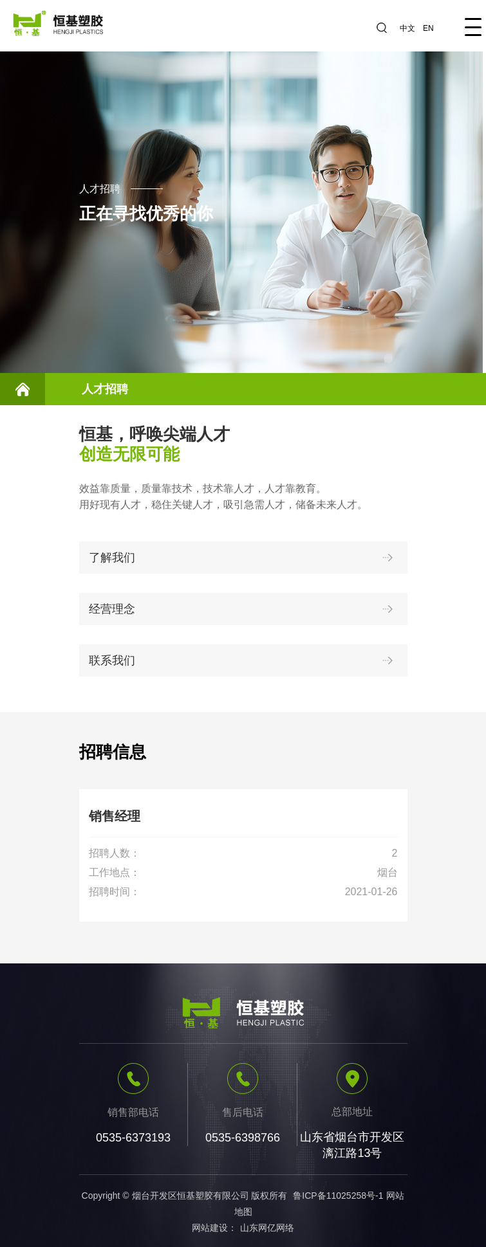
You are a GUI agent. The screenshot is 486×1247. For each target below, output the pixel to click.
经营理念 (243, 609)
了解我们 (243, 558)
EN (428, 28)
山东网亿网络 (267, 1228)
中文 (407, 28)
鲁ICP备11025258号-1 (338, 1195)
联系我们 (243, 660)
